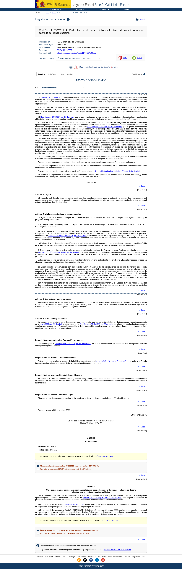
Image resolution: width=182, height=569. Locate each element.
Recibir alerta (139, 74)
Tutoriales (127, 557)
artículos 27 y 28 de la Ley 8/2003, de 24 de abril (58, 252)
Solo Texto (52, 74)
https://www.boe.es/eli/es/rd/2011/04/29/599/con (76, 53)
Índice (62, 74)
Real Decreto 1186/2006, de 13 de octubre (104, 127)
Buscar (54, 13)
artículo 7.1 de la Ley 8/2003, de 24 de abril (67, 236)
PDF (125, 58)
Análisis (70, 74)
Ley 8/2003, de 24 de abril (52, 98)
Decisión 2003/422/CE (74, 505)
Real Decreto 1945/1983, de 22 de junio (96, 324)
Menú (128, 10)
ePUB (139, 58)
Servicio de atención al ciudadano (117, 550)
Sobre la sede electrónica (52, 557)
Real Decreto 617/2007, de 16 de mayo (57, 117)
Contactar (40, 557)
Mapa (64, 557)
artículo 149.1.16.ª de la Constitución (111, 361)
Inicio (47, 13)
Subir (143, 186)
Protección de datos (94, 557)
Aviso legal (71, 557)
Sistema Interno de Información (112, 557)
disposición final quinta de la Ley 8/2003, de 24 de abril (117, 171)
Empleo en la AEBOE (138, 557)
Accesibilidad (81, 557)
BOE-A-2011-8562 (64, 50)
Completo (41, 74)
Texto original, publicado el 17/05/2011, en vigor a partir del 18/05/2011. (65, 469)
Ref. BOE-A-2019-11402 (104, 456)
